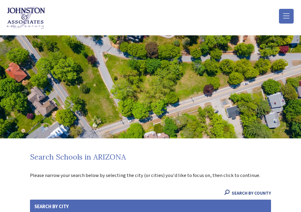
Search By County (247, 193)
